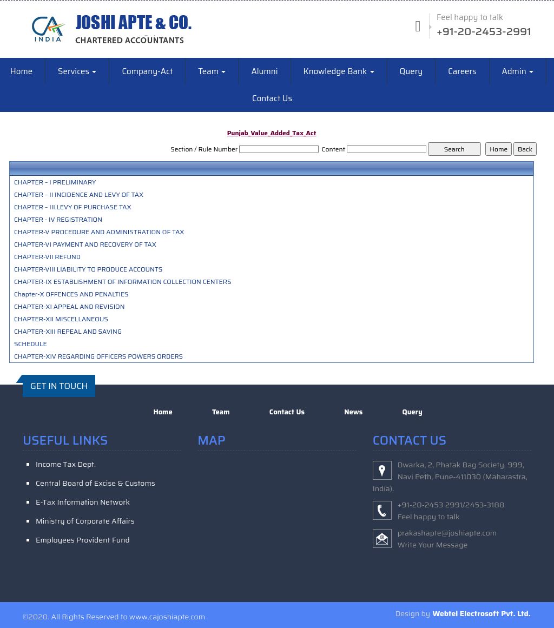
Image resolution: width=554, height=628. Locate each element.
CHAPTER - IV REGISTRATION (58, 219)
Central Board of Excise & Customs (95, 483)
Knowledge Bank (339, 71)
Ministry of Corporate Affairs (85, 521)
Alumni (264, 71)
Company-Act (147, 71)
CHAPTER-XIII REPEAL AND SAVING (68, 331)
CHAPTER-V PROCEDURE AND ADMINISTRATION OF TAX (99, 232)
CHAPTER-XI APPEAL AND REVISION (69, 306)
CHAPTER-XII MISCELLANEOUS (61, 319)
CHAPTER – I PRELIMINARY (55, 182)
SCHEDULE (30, 344)
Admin (518, 71)
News (353, 412)
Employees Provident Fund (83, 540)
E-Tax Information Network (83, 502)
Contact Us (272, 98)
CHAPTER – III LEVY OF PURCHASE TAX (72, 207)
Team (212, 71)
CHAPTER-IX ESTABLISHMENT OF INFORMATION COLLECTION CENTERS (123, 281)
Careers (462, 71)
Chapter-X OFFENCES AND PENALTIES (71, 294)
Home (21, 71)
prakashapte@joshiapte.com (447, 533)
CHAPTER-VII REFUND (47, 257)
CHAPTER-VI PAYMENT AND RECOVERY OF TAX (85, 244)
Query (411, 71)
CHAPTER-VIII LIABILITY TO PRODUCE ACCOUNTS (88, 269)
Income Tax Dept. (66, 464)
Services (77, 71)
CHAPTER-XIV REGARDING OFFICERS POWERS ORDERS (98, 356)
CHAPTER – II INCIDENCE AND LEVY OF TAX (78, 194)
